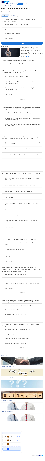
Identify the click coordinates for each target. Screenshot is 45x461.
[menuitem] (13, 4)
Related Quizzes (4, 355)
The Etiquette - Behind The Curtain (7, 411)
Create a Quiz (19, 3)
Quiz (4, 15)
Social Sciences (5, 11)
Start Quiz (22, 43)
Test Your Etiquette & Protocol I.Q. (7, 366)
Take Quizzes (13, 3)
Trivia (13, 15)
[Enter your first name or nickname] (10, 66)
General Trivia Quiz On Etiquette (7, 377)
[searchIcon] (32, 0)
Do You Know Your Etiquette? (6, 400)
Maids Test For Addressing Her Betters (8, 422)
